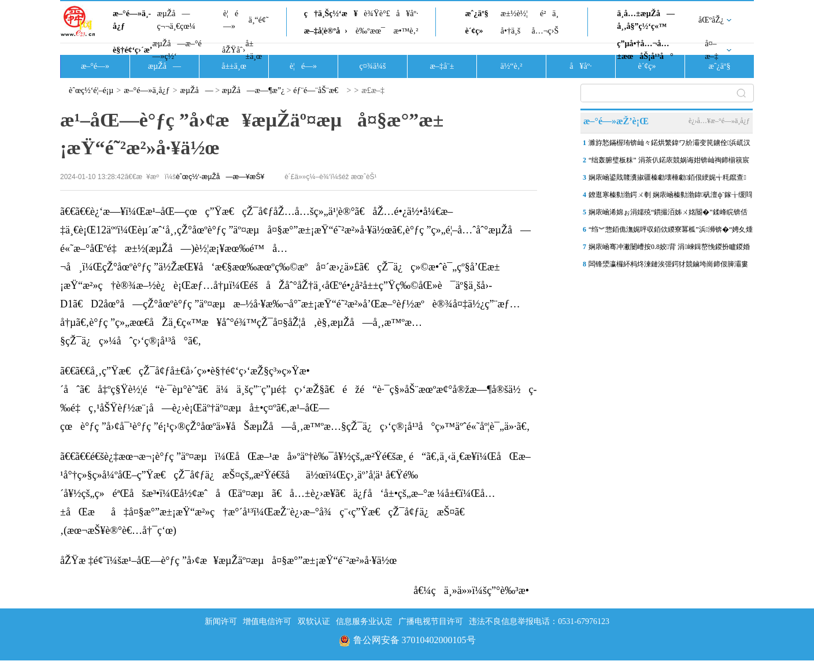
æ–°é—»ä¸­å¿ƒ (132, 20)
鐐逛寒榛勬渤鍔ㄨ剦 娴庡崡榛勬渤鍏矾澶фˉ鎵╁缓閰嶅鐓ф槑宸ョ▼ (670, 197)
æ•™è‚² (405, 31)
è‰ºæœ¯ (370, 31)
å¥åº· (407, 13)
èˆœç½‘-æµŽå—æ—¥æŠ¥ (220, 177)
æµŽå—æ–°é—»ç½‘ (176, 50)
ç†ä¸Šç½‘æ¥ (331, 13)
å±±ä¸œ (253, 50)
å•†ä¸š (510, 31)
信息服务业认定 (364, 621)
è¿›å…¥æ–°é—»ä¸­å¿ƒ (719, 121)
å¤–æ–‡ (711, 50)
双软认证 (314, 621)
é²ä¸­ (549, 13)
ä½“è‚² (511, 66)
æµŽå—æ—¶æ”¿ (253, 90)
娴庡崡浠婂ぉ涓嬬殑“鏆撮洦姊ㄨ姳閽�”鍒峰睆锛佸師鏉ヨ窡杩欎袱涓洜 (668, 214)
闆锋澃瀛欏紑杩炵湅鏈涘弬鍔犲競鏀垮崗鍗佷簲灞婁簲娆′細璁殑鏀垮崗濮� (668, 266)
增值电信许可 (267, 621)
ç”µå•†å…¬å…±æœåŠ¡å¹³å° (645, 50)
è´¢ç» (477, 31)
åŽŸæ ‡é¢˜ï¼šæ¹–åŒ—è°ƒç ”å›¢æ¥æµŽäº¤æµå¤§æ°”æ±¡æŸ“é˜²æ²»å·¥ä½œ (228, 560)
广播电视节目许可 (430, 621)
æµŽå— (164, 66)
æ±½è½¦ (514, 13)
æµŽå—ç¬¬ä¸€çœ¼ (176, 20)
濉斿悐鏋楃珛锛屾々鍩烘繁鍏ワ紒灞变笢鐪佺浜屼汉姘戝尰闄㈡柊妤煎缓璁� (669, 145)
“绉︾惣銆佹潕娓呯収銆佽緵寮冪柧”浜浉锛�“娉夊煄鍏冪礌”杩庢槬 (671, 231)
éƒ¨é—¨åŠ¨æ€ (319, 90)
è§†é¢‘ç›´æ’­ (132, 50)
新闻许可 (221, 621)
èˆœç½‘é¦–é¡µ (91, 90)
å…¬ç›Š (544, 31)
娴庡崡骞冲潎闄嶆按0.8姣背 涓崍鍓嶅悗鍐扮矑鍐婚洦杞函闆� (669, 249)
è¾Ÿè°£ (377, 13)
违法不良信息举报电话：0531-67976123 (539, 621)
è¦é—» (230, 20)
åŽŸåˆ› (233, 50)
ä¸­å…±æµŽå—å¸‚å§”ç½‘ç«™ (646, 20)
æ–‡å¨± (442, 66)
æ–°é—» (95, 66)
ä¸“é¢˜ (259, 20)
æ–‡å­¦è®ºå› (325, 31)
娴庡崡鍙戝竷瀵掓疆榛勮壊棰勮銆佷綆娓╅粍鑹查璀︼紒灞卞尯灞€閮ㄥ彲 (667, 179)
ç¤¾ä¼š (373, 66)
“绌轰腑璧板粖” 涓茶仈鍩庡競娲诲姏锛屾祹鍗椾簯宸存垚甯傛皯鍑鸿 (669, 162)
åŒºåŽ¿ (711, 20)
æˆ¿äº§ (476, 13)
